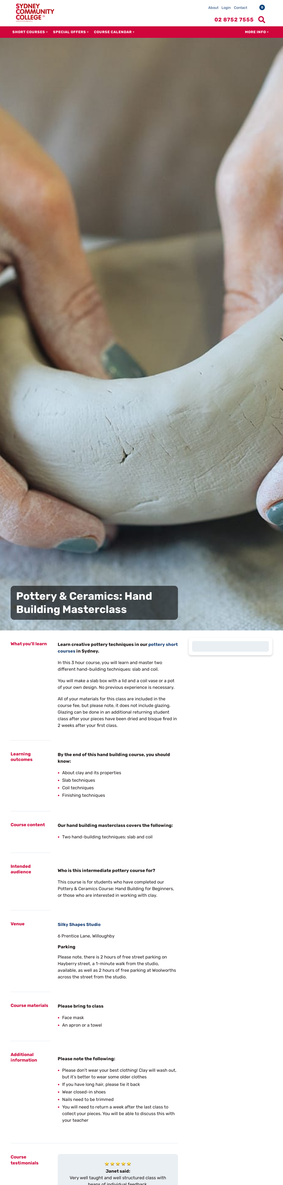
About (213, 8)
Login (226, 8)
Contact (240, 8)
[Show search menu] (261, 19)
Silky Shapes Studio (79, 924)
